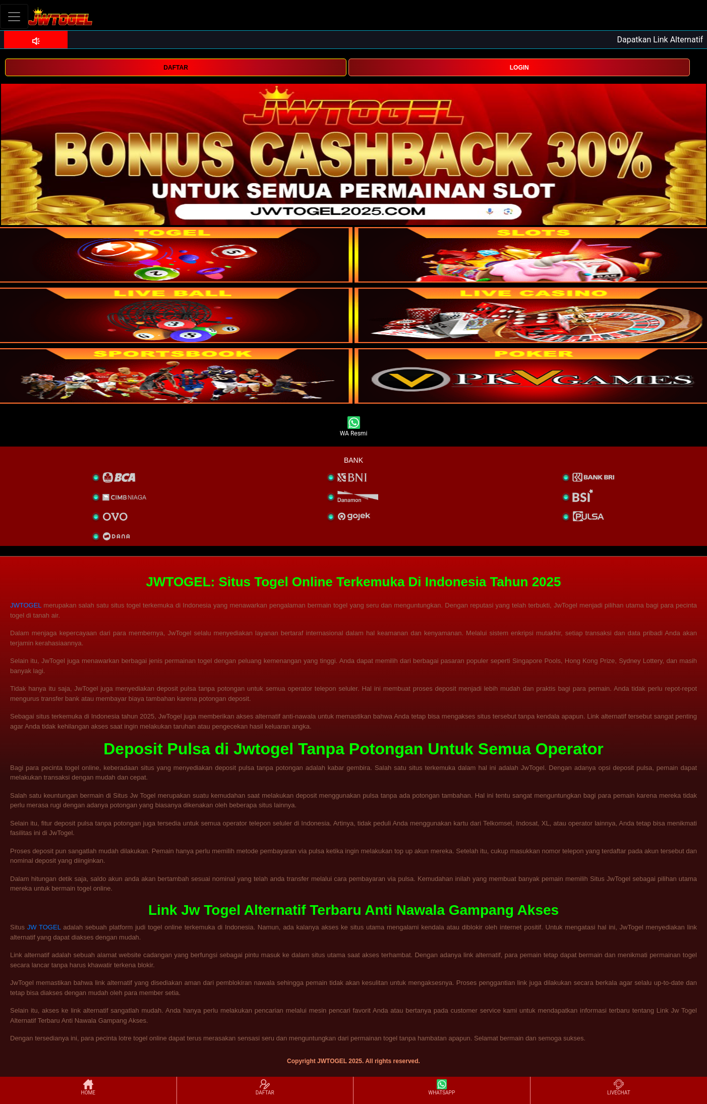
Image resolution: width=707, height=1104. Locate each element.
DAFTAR (175, 67)
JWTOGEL (25, 605)
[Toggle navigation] (14, 16)
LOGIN (519, 67)
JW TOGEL (44, 927)
